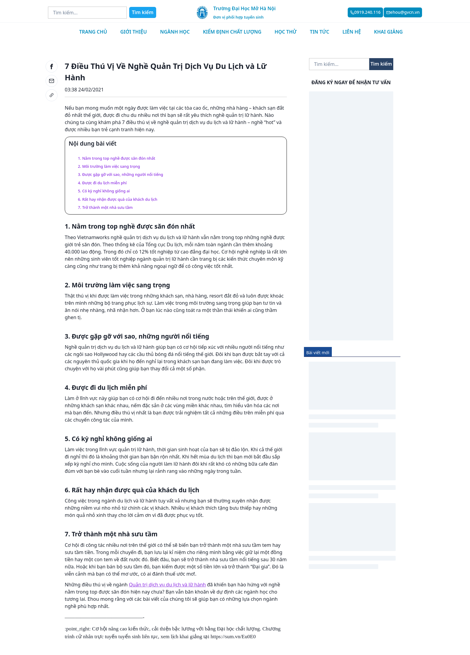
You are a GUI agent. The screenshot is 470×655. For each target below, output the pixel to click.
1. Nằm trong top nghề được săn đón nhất (116, 158)
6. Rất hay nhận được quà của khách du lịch (117, 199)
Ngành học (175, 31)
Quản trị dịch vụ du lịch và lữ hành (167, 584)
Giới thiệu (133, 31)
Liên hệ (351, 31)
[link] (52, 95)
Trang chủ (93, 31)
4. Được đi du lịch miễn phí (102, 182)
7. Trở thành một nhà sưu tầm (105, 207)
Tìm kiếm (142, 12)
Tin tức (319, 31)
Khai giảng (388, 31)
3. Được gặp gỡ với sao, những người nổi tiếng (120, 174)
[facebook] (52, 67)
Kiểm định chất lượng (232, 31)
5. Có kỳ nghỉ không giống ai (104, 191)
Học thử (286, 31)
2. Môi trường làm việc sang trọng (109, 166)
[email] (52, 81)
